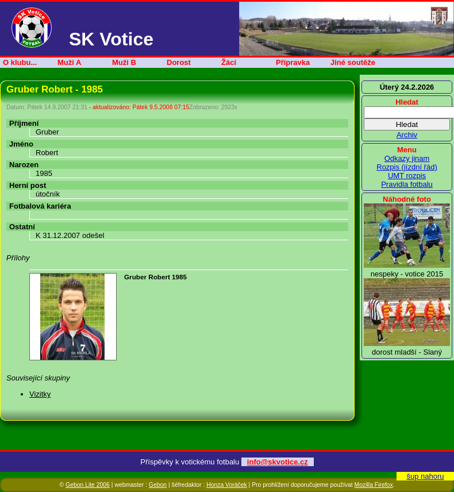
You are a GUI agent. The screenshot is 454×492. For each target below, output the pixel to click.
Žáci (228, 62)
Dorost (179, 62)
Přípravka (293, 62)
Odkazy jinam (407, 158)
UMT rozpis (407, 175)
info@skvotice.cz (277, 462)
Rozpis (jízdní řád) (406, 167)
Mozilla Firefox (374, 485)
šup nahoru (425, 476)
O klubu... (20, 62)
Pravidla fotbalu (407, 184)
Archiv (407, 134)
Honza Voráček (226, 485)
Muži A (69, 62)
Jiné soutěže (352, 62)
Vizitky (40, 394)
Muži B (124, 62)
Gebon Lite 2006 (88, 485)
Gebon (158, 485)
